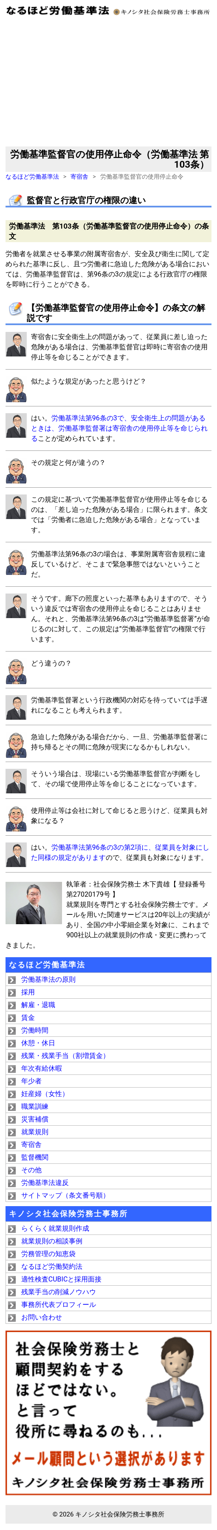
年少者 (31, 1081)
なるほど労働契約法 (51, 1266)
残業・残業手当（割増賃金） (65, 1056)
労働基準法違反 (45, 1183)
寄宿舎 (79, 176)
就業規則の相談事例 (51, 1241)
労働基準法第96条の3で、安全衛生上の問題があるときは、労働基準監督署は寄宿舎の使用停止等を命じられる (119, 428)
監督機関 (34, 1157)
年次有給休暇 (41, 1068)
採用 (28, 992)
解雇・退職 (38, 1005)
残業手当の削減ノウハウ (58, 1292)
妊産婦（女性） (45, 1094)
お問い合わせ (41, 1317)
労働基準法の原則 (48, 979)
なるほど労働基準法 (32, 176)
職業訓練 (34, 1106)
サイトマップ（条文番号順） (65, 1195)
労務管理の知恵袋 (48, 1254)
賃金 (28, 1018)
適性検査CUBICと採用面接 (61, 1279)
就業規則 (34, 1132)
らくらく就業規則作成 (55, 1228)
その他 (31, 1170)
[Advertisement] (108, 83)
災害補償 (34, 1119)
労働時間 (34, 1030)
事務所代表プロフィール (58, 1305)
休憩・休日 (38, 1043)
